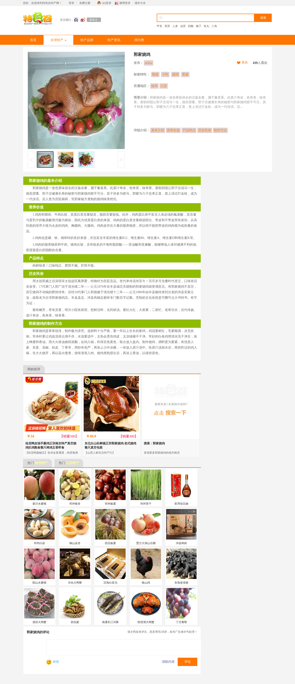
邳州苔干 (145, 503)
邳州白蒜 (39, 543)
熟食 (155, 74)
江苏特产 (72, 463)
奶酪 (191, 26)
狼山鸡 (146, 582)
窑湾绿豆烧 (181, 503)
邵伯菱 (75, 622)
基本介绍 (157, 130)
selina (148, 63)
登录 (71, 3)
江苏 (163, 86)
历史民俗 (204, 130)
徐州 (154, 86)
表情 (52, 661)
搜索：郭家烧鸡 (154, 443)
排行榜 (139, 40)
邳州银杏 (74, 503)
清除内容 (168, 661)
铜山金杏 (74, 543)
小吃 (165, 74)
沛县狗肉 (181, 543)
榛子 (198, 26)
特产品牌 (86, 40)
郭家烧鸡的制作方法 (45, 323)
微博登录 (124, 3)
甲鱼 (159, 26)
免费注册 (84, 3)
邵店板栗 (110, 543)
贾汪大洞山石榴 (146, 543)
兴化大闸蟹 (75, 582)
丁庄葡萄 (181, 622)
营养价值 (173, 130)
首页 (33, 40)
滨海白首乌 (110, 582)
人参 (175, 26)
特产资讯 (113, 40)
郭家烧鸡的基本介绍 (45, 181)
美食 (185, 74)
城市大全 (140, 3)
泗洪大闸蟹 (39, 622)
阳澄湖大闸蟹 (146, 622)
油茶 (183, 26)
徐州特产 (41, 463)
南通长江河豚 (110, 622)
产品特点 (189, 130)
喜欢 (245, 62)
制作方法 (220, 130)
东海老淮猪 (181, 582)
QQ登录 (106, 3)
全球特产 (58, 40)
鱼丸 (206, 26)
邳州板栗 (110, 503)
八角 (214, 26)
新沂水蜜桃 (39, 503)
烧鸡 (175, 74)
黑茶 (167, 26)
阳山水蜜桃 (39, 582)
